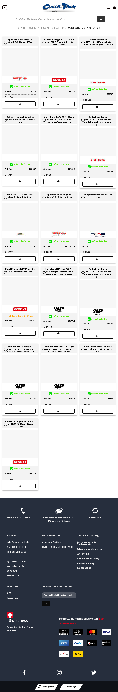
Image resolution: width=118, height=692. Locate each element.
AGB (9, 593)
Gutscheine (82, 553)
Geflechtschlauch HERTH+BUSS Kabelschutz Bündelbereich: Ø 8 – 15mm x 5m (97, 121)
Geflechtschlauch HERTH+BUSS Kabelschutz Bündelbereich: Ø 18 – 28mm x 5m (98, 43)
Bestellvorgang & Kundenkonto (86, 543)
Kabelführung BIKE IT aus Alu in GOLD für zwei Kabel (20, 270)
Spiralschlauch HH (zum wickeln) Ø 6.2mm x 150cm (20, 41)
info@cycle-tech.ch (18, 542)
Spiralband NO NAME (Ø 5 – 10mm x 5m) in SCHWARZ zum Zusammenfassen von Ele (58, 272)
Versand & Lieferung (87, 558)
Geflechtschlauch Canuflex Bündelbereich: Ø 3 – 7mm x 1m (98, 349)
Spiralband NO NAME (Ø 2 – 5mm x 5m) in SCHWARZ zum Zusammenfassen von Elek (20, 349)
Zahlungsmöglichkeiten (89, 548)
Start (21, 27)
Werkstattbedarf (40, 27)
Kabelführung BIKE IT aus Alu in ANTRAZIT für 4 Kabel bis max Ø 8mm (59, 42)
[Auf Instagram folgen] (59, 673)
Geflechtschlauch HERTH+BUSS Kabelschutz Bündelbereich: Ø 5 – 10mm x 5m (97, 273)
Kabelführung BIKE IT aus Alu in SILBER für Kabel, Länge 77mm (20, 424)
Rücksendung (83, 567)
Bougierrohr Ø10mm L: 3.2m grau (98, 196)
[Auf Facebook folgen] (24, 673)
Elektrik (59, 27)
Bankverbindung (85, 563)
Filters (70, 686)
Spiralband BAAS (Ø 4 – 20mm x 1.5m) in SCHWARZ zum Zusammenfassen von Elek (59, 119)
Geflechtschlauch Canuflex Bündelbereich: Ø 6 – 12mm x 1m (20, 119)
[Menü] (108, 7)
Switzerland (13, 575)
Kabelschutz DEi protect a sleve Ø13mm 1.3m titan (20, 196)
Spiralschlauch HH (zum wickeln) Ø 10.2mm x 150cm (59, 196)
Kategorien (46, 686)
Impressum (13, 597)
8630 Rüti (12, 570)
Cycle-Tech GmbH (17, 561)
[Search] (101, 19)
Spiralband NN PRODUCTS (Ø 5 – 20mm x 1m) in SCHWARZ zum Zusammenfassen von (58, 349)
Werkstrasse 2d (15, 566)
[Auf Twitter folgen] (93, 673)
